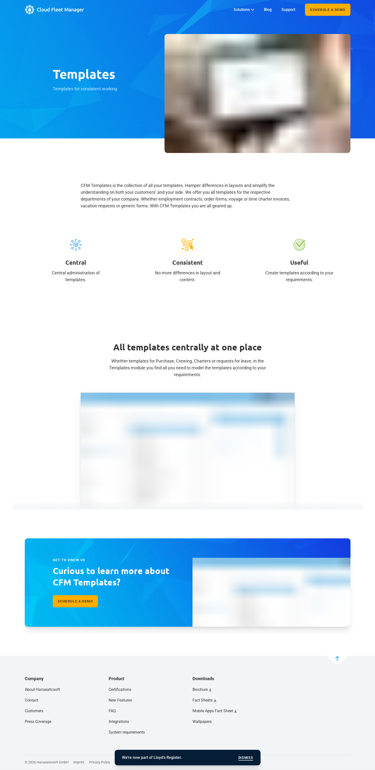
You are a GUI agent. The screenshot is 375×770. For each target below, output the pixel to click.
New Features (120, 700)
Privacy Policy (99, 762)
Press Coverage (38, 721)
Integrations (119, 721)
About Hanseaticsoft (42, 689)
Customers (34, 711)
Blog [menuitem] (268, 9)
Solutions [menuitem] (244, 9)
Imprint (78, 762)
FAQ (112, 711)
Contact (31, 700)
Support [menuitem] (288, 9)
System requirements (127, 732)
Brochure (200, 689)
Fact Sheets (202, 700)
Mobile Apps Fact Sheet (212, 711)
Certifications (120, 689)
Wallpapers (202, 721)
